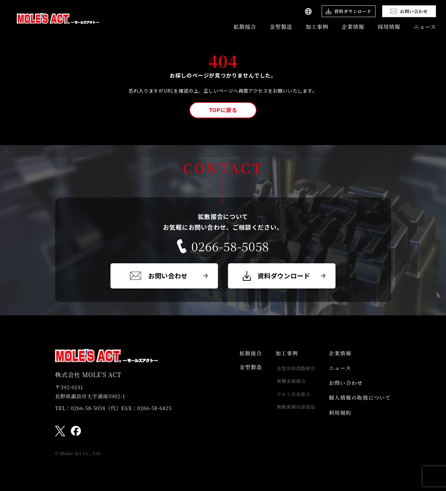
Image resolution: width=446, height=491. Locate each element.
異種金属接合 (288, 384)
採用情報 (388, 27)
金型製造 (281, 27)
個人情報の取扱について (358, 403)
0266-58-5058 (223, 246)
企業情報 (353, 27)
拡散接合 (245, 27)
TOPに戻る (223, 110)
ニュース (425, 27)
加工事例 (317, 27)
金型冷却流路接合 (292, 370)
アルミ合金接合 (290, 397)
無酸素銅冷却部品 (292, 411)
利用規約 (338, 419)
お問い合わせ (344, 387)
